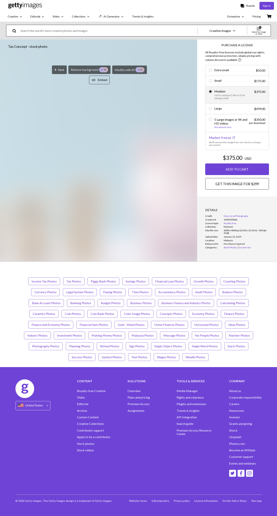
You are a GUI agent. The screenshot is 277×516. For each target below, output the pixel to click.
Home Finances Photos (169, 324)
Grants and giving (240, 423)
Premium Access (138, 404)
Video (81, 397)
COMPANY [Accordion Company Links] (237, 381)
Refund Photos (109, 346)
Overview (134, 391)
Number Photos (239, 335)
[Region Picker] (32, 405)
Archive (82, 410)
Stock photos (85, 443)
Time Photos (140, 292)
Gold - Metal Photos (131, 324)
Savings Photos (136, 281)
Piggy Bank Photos (103, 281)
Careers (234, 404)
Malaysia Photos (143, 335)
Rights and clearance (190, 397)
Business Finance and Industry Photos (186, 303)
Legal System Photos (79, 292)
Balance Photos (232, 292)
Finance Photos (234, 313)
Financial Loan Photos (169, 281)
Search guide (185, 423)
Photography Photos (45, 346)
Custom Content (88, 417)
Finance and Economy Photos (51, 324)
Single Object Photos (168, 346)
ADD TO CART (237, 169)
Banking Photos (80, 303)
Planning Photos (79, 346)
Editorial (82, 404)
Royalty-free (230, 223)
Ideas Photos (236, 324)
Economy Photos (203, 313)
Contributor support (90, 430)
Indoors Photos (37, 335)
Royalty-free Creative (91, 391)
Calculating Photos (232, 303)
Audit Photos (204, 292)
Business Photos (141, 303)
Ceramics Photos (44, 313)
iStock (233, 430)
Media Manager (187, 391)
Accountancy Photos (172, 292)
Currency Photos (45, 292)
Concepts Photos (171, 313)
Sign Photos (137, 346)
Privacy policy (182, 500)
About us (235, 391)
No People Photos (207, 335)
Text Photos (139, 357)
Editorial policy (160, 500)
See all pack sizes (223, 127)
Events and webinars (242, 463)
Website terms (138, 500)
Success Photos (82, 357)
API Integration (187, 417)
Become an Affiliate (242, 450)
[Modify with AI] (129, 197)
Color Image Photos (137, 313)
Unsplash (235, 437)
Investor (234, 417)
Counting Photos (234, 281)
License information (206, 500)
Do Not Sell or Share (235, 500)
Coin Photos (73, 313)
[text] (108, 30)
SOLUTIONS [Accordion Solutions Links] (137, 381)
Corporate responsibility (245, 397)
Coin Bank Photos (102, 313)
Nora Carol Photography (236, 216)
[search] (16, 30)
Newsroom (236, 410)
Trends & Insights (188, 410)
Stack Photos (236, 346)
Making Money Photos (107, 335)
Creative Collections (90, 423)
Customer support (241, 456)
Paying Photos (112, 292)
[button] (98, 121)
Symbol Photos (112, 357)
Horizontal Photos (206, 324)
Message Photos (174, 335)
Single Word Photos (205, 346)
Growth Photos (204, 281)
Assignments (136, 410)
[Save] (59, 197)
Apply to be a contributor (93, 437)
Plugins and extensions (191, 404)
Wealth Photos (195, 357)
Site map (256, 500)
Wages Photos (166, 357)
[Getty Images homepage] (25, 6)
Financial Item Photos (94, 324)
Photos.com (237, 443)
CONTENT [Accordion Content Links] (84, 381)
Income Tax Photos (44, 281)
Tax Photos (73, 281)
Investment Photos (69, 335)
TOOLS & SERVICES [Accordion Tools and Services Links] (191, 381)
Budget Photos (111, 303)
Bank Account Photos (46, 303)
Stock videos (85, 450)
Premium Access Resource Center (194, 432)
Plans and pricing (139, 397)
